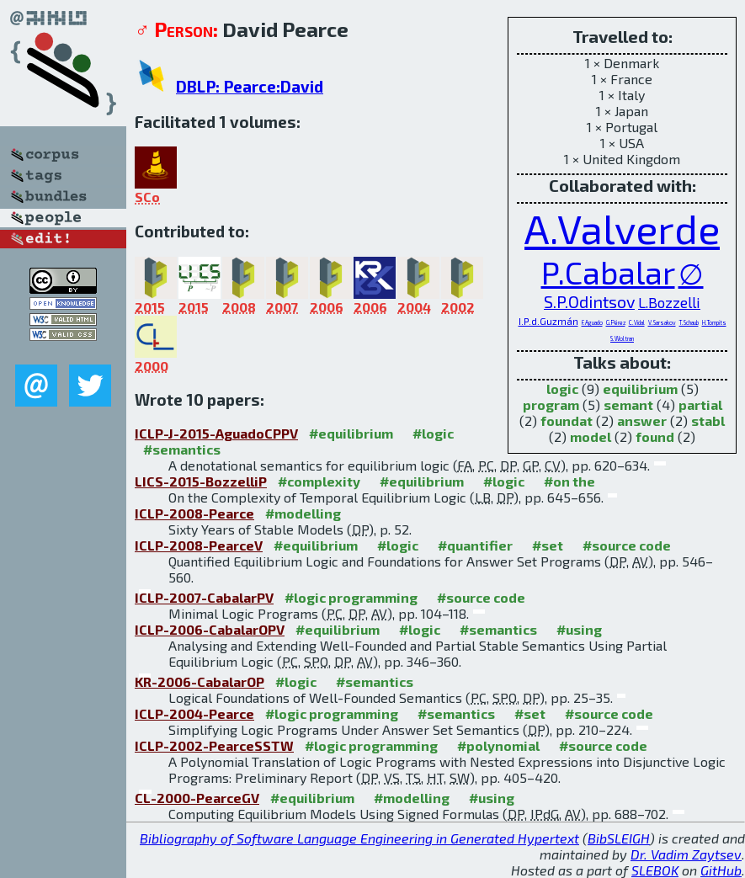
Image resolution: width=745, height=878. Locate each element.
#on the (569, 481)
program (551, 404)
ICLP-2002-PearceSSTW (214, 745)
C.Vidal (637, 322)
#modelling (303, 513)
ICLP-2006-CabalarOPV (210, 629)
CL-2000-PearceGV (197, 798)
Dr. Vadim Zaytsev (686, 854)
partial (700, 404)
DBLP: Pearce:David (249, 86)
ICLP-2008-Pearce (194, 513)
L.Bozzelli (669, 302)
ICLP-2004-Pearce (194, 713)
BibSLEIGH (619, 838)
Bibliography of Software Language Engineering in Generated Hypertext (359, 838)
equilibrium (640, 388)
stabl (708, 420)
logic (562, 388)
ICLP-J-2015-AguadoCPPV (216, 433)
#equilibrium (351, 433)
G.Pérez (615, 322)
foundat (566, 420)
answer (642, 420)
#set (547, 545)
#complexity (319, 481)
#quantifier (475, 545)
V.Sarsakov (662, 322)
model (590, 436)
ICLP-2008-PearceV (199, 545)
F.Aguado (592, 322)
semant (628, 404)
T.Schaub (689, 322)
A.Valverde (622, 228)
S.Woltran (622, 338)
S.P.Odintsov (589, 301)
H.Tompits (714, 322)
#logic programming (351, 597)
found (655, 436)
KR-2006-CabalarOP (199, 681)
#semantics (182, 449)
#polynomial (498, 745)
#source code (627, 545)
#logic (433, 433)
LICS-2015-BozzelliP (201, 481)
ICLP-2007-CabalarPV (204, 597)
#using (579, 629)
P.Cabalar (608, 272)
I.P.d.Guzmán (548, 321)
